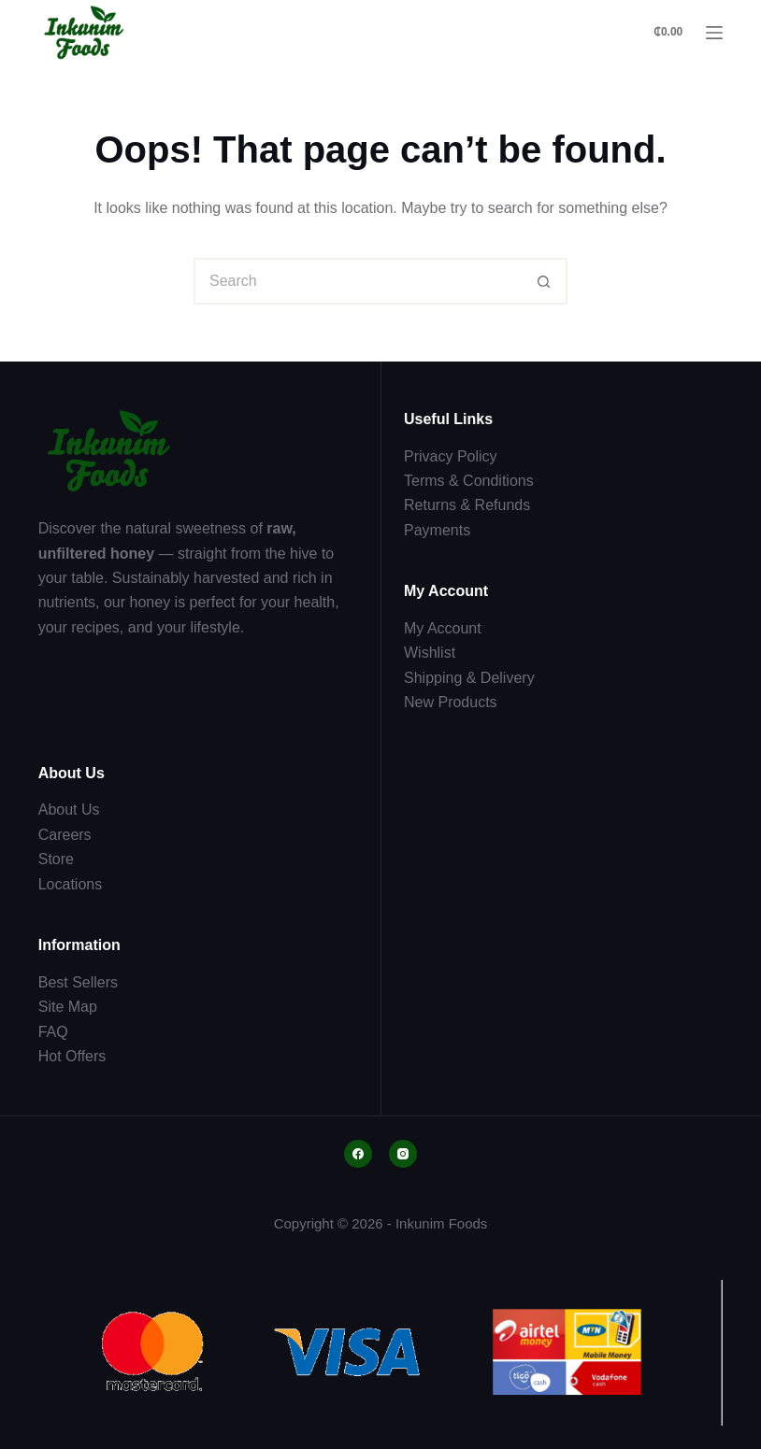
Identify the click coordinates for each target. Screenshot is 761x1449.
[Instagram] (403, 1154)
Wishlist (429, 653)
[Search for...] (357, 281)
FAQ (53, 1032)
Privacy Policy (450, 456)
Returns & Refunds (467, 505)
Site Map (67, 1007)
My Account (442, 628)
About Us (69, 809)
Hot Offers (72, 1056)
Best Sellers (78, 982)
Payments (437, 530)
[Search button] (544, 281)
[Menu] (714, 32)
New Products (450, 702)
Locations (70, 884)
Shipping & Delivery (469, 678)
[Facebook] (358, 1154)
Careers (65, 835)
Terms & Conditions (469, 481)
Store (56, 859)
